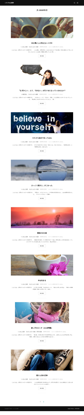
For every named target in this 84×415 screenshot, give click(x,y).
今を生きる (42, 283)
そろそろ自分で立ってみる (42, 141)
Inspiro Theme (71, 412)
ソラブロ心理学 (11, 3)
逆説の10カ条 (41, 236)
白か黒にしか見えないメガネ (42, 42)
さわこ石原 (24, 46)
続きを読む (43, 55)
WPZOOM (77, 412)
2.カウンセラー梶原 (33, 98)
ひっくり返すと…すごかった (42, 188)
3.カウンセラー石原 (33, 46)
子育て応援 (39, 335)
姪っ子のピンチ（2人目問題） (42, 331)
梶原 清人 (25, 98)
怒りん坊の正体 (42, 378)
